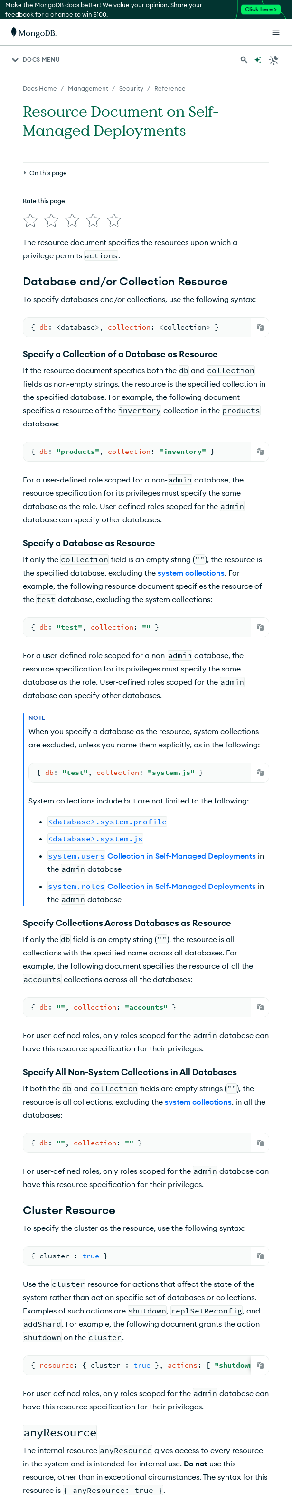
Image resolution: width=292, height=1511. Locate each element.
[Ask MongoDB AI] (257, 59)
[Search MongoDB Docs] (244, 59)
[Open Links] (276, 32)
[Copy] (260, 327)
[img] (30, 220)
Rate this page (44, 201)
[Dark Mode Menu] (274, 59)
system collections (191, 572)
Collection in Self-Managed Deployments (151, 855)
